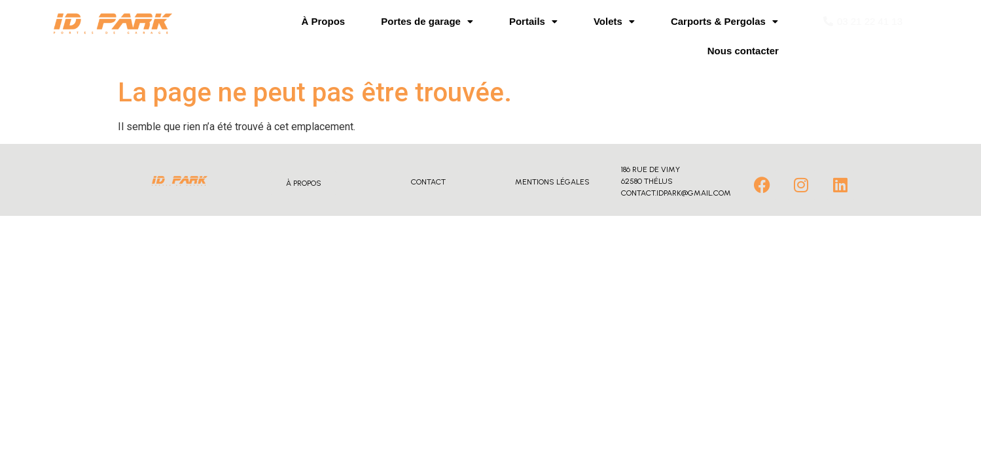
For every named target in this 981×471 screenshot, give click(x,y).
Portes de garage (427, 21)
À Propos (324, 21)
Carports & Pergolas (724, 21)
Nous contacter (743, 50)
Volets (614, 21)
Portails (533, 21)
